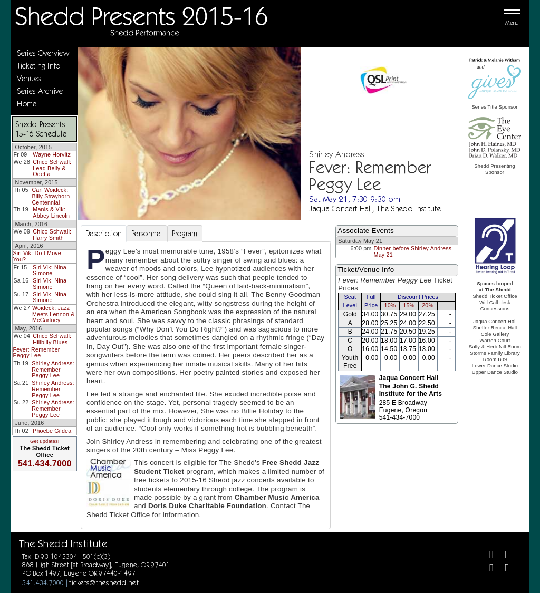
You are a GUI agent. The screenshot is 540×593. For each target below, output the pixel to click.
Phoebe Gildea (52, 430)
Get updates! (45, 441)
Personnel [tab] (146, 233)
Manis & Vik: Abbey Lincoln (51, 212)
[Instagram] (487, 569)
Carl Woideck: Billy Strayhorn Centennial (51, 196)
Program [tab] (185, 233)
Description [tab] (103, 233)
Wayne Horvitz (52, 154)
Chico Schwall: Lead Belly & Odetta (52, 168)
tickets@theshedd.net (104, 582)
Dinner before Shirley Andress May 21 (413, 251)
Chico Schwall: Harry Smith (52, 234)
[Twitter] (502, 555)
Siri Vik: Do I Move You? (37, 256)
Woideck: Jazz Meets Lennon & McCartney (53, 314)
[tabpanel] (205, 385)
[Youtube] (502, 569)
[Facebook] (487, 555)
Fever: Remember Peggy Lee (36, 352)
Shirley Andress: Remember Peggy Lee (53, 369)
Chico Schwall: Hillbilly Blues (52, 339)
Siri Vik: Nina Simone (49, 270)
